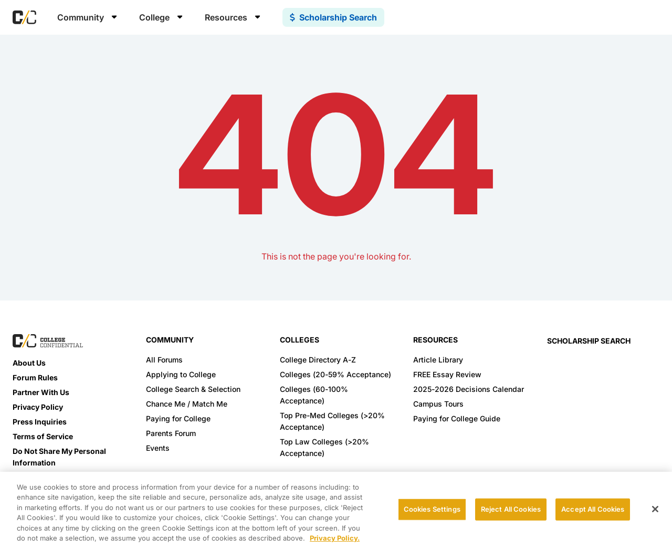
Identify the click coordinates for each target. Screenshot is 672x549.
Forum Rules (35, 377)
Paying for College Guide (456, 418)
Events (158, 447)
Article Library (438, 359)
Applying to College (181, 374)
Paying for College (178, 418)
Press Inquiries (40, 421)
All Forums (164, 359)
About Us (29, 362)
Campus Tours (438, 403)
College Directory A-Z (318, 359)
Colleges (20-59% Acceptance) (335, 374)
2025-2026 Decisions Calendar (468, 389)
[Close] (655, 509)
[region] (336, 510)
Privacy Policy (38, 406)
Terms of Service (43, 436)
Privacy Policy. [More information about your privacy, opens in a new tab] (335, 538)
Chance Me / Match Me (186, 403)
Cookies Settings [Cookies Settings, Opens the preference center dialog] (432, 509)
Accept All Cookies (592, 509)
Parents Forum (171, 433)
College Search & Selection (193, 389)
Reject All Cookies (511, 509)
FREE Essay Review (447, 374)
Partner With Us (41, 392)
